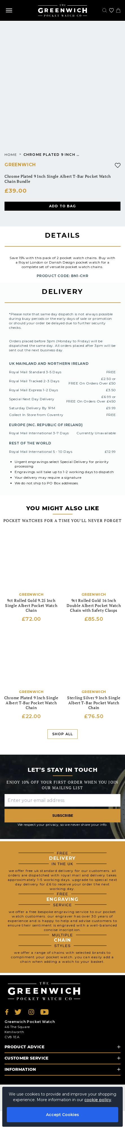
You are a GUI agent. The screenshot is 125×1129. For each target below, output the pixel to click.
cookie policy (97, 1099)
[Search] (104, 10)
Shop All (62, 734)
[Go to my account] (111, 10)
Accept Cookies (62, 1114)
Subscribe (62, 815)
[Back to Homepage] (62, 10)
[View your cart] (118, 10)
